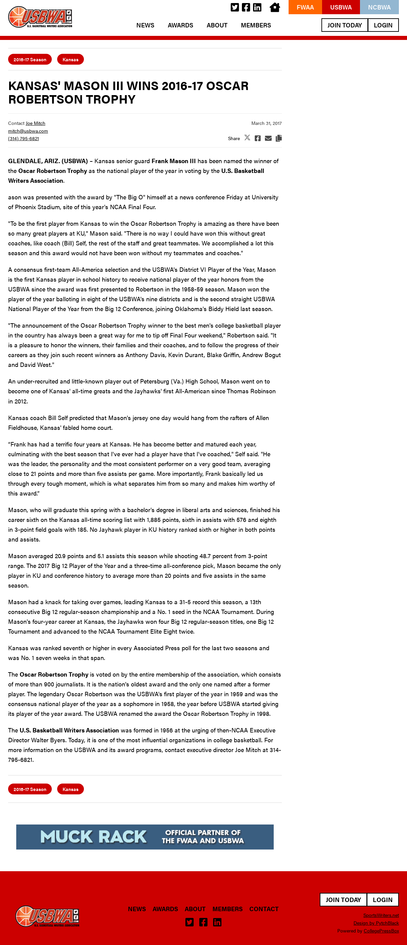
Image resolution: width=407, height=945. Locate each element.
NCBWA (379, 7)
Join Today (344, 25)
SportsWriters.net (381, 914)
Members (256, 25)
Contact (264, 909)
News (145, 25)
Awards (180, 25)
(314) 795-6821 (23, 138)
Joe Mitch (35, 122)
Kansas (70, 59)
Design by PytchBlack (376, 922)
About (217, 25)
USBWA (341, 7)
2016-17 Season (30, 59)
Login (383, 25)
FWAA (305, 7)
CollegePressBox (381, 930)
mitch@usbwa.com (28, 130)
